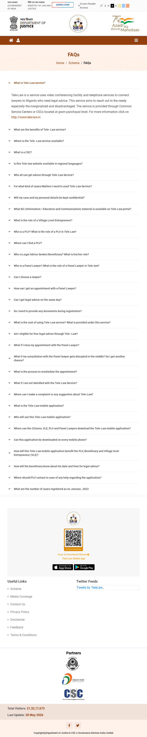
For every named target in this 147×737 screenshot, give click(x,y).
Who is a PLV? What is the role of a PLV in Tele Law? (45, 231)
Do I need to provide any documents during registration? (48, 311)
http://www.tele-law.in (26, 117)
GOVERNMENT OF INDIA (15, 5)
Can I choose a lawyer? (27, 277)
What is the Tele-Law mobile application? (39, 405)
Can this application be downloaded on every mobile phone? (50, 439)
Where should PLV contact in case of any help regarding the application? (57, 477)
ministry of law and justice (39, 5)
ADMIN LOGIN (63, 5)
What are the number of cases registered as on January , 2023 (51, 489)
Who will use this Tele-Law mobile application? (42, 417)
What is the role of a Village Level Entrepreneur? (43, 220)
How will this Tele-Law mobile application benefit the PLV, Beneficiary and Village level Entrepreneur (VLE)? (66, 453)
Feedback (16, 627)
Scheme (74, 63)
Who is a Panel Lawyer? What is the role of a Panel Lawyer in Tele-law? (56, 265)
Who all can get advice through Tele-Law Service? (44, 175)
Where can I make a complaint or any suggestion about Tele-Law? (53, 394)
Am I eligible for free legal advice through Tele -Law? (46, 333)
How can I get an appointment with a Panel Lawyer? (45, 288)
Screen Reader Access (88, 5)
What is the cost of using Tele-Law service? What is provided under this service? (62, 322)
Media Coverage (21, 596)
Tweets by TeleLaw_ (90, 587)
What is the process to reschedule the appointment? (45, 371)
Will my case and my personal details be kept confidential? (49, 197)
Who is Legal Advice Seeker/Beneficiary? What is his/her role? (51, 254)
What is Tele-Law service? (29, 82)
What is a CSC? (23, 152)
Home (60, 63)
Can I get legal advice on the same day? (38, 299)
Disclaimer (17, 619)
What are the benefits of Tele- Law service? (40, 129)
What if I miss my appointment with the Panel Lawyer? (46, 345)
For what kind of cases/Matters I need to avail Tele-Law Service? (53, 186)
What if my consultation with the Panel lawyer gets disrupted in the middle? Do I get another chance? (69, 358)
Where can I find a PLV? (28, 243)
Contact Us (17, 604)
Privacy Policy (19, 612)
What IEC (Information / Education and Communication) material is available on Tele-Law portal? (72, 209)
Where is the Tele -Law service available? (39, 140)
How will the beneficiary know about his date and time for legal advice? (57, 466)
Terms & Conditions (23, 635)
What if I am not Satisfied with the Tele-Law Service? (45, 383)
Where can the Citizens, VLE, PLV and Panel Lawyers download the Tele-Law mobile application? (72, 428)
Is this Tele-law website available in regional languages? (48, 163)
